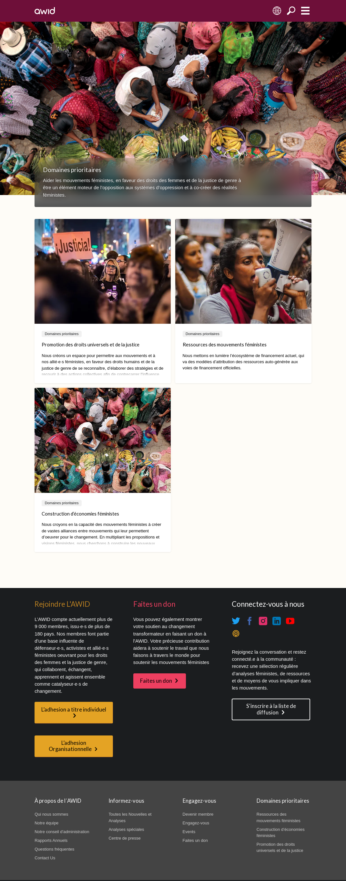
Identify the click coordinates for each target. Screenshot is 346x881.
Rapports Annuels (51, 840)
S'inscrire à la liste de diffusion (271, 709)
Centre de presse (124, 838)
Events (189, 831)
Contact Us (45, 857)
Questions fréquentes (54, 849)
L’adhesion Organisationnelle (70, 746)
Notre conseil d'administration (62, 831)
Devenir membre (198, 814)
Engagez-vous (196, 823)
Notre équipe (46, 823)
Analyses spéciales (126, 829)
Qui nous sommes (51, 814)
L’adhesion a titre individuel (73, 709)
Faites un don (156, 681)
